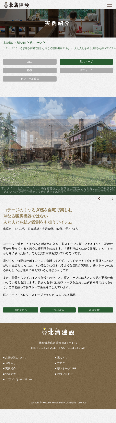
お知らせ (10, 363)
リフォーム (86, 70)
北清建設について (15, 357)
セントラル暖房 (30, 78)
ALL (29, 61)
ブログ (61, 363)
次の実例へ (95, 309)
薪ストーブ (86, 61)
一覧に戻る (58, 309)
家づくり (62, 357)
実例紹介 (10, 368)
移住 (29, 70)
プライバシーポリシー (19, 379)
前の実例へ (21, 309)
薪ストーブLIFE (66, 368)
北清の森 (10, 374)
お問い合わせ (65, 374)
